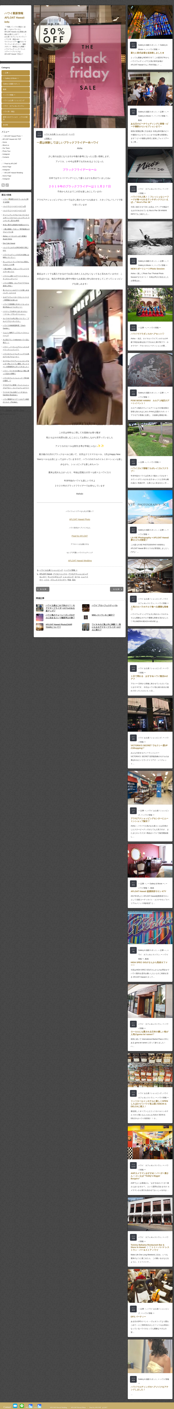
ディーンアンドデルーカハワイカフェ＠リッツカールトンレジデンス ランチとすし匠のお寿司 (16, 217)
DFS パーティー (138, 1316)
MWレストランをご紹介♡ (103, 615)
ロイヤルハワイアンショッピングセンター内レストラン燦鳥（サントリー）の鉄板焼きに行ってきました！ (16, 363)
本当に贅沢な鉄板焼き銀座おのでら (16, 225)
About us (6, 145)
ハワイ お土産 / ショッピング (13, 100)
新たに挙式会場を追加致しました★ (147, 53)
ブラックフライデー (58, 580)
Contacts (6, 157)
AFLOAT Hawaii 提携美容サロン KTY (148, 891)
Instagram (6, 154)
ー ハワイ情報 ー (9, 95)
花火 (74, 580)
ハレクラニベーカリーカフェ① (14, 210)
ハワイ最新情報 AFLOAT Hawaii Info (20, 17)
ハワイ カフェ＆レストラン (13, 106)
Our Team (6, 148)
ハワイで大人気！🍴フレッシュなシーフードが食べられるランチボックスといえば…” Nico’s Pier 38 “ (150, 199)
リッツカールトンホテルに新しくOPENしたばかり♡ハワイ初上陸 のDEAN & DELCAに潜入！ (149, 1104)
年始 (69, 580)
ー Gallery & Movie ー (11, 78)
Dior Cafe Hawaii (9, 243)
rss (3, 185)
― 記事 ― (6, 73)
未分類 (5, 125)
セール (77, 577)
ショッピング (68, 577)
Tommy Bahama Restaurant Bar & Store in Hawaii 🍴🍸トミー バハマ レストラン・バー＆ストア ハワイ (150, 1247)
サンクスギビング (55, 577)
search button (7, 185)
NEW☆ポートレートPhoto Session (148, 269)
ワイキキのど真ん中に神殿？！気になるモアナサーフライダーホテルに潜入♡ (106, 627)
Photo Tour (6, 151)
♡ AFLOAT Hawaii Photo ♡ (13, 136)
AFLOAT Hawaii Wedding (80, 560)
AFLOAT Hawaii (45, 574)
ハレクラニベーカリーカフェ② (14, 206)
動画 (4, 89)
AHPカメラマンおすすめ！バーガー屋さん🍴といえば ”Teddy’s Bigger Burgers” (150, 1176)
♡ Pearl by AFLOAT (10, 163)
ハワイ (46, 580)
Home (5, 142)
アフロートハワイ (60, 574)
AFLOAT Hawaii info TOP (12, 139)
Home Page (7, 167)
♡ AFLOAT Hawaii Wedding (13, 173)
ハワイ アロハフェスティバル (105, 605)
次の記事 (116, 589)
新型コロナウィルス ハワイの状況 (15, 118)
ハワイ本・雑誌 (8, 111)
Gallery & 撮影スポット (11, 84)
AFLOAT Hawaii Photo (79, 519)
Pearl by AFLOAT (80, 536)
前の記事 (43, 589)
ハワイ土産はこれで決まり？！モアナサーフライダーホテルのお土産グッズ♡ (60, 608)
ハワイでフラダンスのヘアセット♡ (147, 334)
